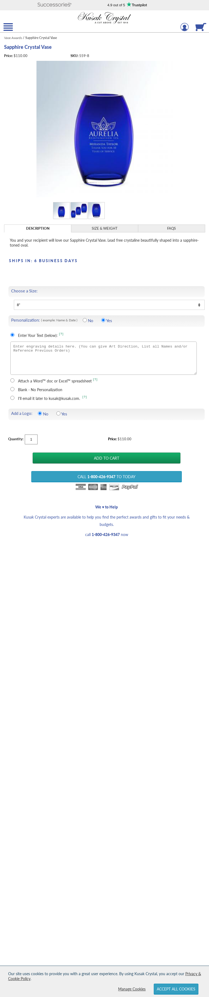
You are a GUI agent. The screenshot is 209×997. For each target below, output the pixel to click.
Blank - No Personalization (40, 389)
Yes (109, 320)
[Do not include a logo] (40, 413)
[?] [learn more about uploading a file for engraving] (95, 379)
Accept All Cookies (176, 989)
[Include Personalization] (103, 320)
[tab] (37, 228)
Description (38, 228)
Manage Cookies (132, 989)
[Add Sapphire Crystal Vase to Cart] (106, 458)
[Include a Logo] (58, 413)
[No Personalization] (85, 320)
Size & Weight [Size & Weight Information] (105, 228)
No (90, 320)
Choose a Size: (24, 291)
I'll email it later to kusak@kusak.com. (49, 398)
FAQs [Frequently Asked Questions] (171, 228)
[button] (55, 5)
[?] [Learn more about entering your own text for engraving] (61, 334)
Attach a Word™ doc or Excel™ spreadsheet (55, 381)
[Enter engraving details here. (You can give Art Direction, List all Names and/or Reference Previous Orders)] (103, 358)
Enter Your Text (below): (38, 335)
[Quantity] (31, 439)
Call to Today (107, 476)
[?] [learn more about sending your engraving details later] (84, 397)
